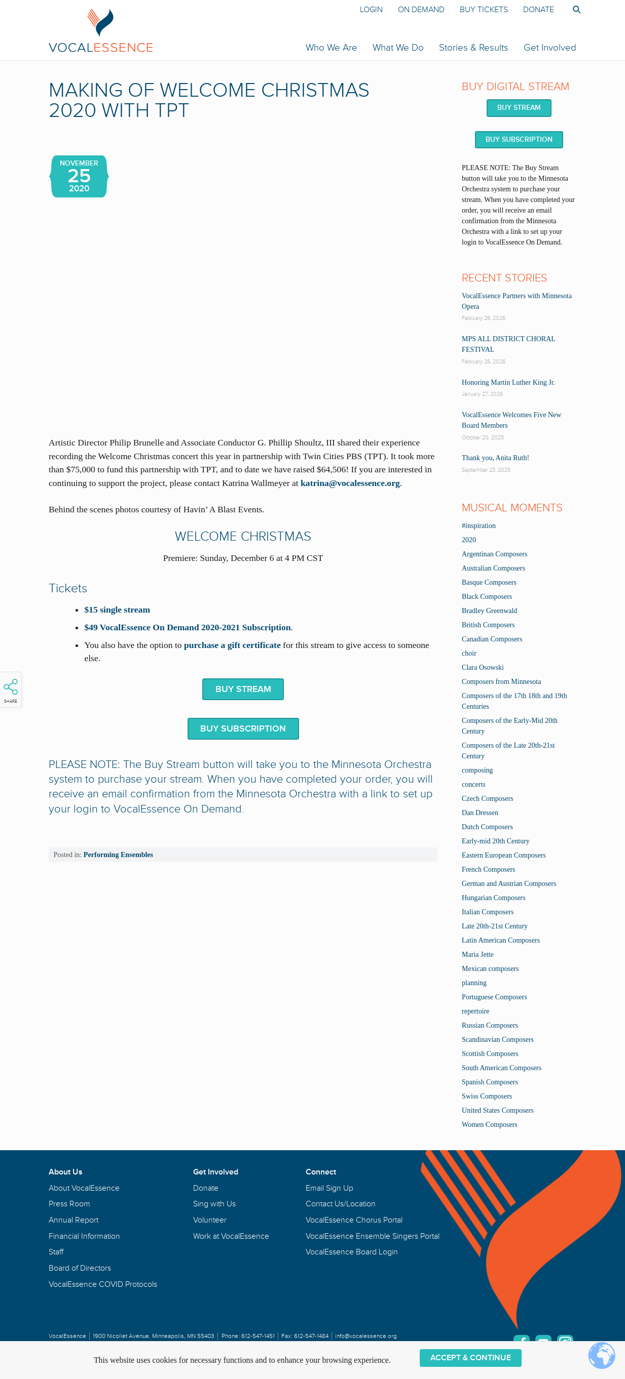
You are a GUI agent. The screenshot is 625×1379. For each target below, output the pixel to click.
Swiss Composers (487, 1096)
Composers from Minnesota (501, 681)
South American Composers (501, 1068)
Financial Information (84, 1236)
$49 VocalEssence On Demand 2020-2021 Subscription (187, 627)
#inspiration (479, 526)
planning (474, 983)
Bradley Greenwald (489, 611)
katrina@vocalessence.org (350, 483)
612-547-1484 (311, 1336)
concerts (474, 784)
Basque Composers (489, 582)
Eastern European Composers (504, 855)
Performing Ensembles (118, 854)
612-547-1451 (258, 1336)
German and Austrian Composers (509, 883)
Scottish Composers (490, 1054)
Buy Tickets (484, 10)
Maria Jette (478, 954)
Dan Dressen (480, 813)
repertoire (475, 1011)
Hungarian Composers (494, 898)
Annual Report (73, 1220)
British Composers (488, 625)
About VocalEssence (84, 1188)
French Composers (488, 869)
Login (371, 10)
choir (469, 653)
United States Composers (498, 1110)
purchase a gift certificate (232, 645)
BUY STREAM (243, 689)
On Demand (421, 10)
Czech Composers (487, 798)
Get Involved (550, 48)
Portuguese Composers (494, 997)
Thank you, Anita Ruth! (495, 458)
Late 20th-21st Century (495, 926)
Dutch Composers (487, 827)
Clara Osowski (483, 667)
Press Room (69, 1204)
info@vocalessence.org (366, 1336)
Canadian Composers (492, 639)
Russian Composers (490, 1025)
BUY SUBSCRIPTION (243, 728)
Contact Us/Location (341, 1204)
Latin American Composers (501, 940)
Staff (56, 1252)
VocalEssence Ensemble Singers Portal (372, 1236)
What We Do (398, 48)
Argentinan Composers (494, 554)
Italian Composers (487, 912)
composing (477, 770)
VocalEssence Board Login (352, 1252)
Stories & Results (473, 48)
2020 (469, 540)
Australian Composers (493, 568)
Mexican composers (490, 968)
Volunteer (210, 1220)
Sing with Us (214, 1204)
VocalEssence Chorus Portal (354, 1220)
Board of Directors (80, 1268)
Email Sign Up (329, 1188)
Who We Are (331, 48)
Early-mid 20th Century (496, 841)
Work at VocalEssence (231, 1236)
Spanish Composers (490, 1082)
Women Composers (490, 1124)
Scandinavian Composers (498, 1039)
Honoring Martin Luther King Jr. (508, 382)
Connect (321, 1172)
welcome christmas (243, 537)
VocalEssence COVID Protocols (103, 1284)
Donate (538, 10)
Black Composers (487, 596)
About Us (66, 1172)
